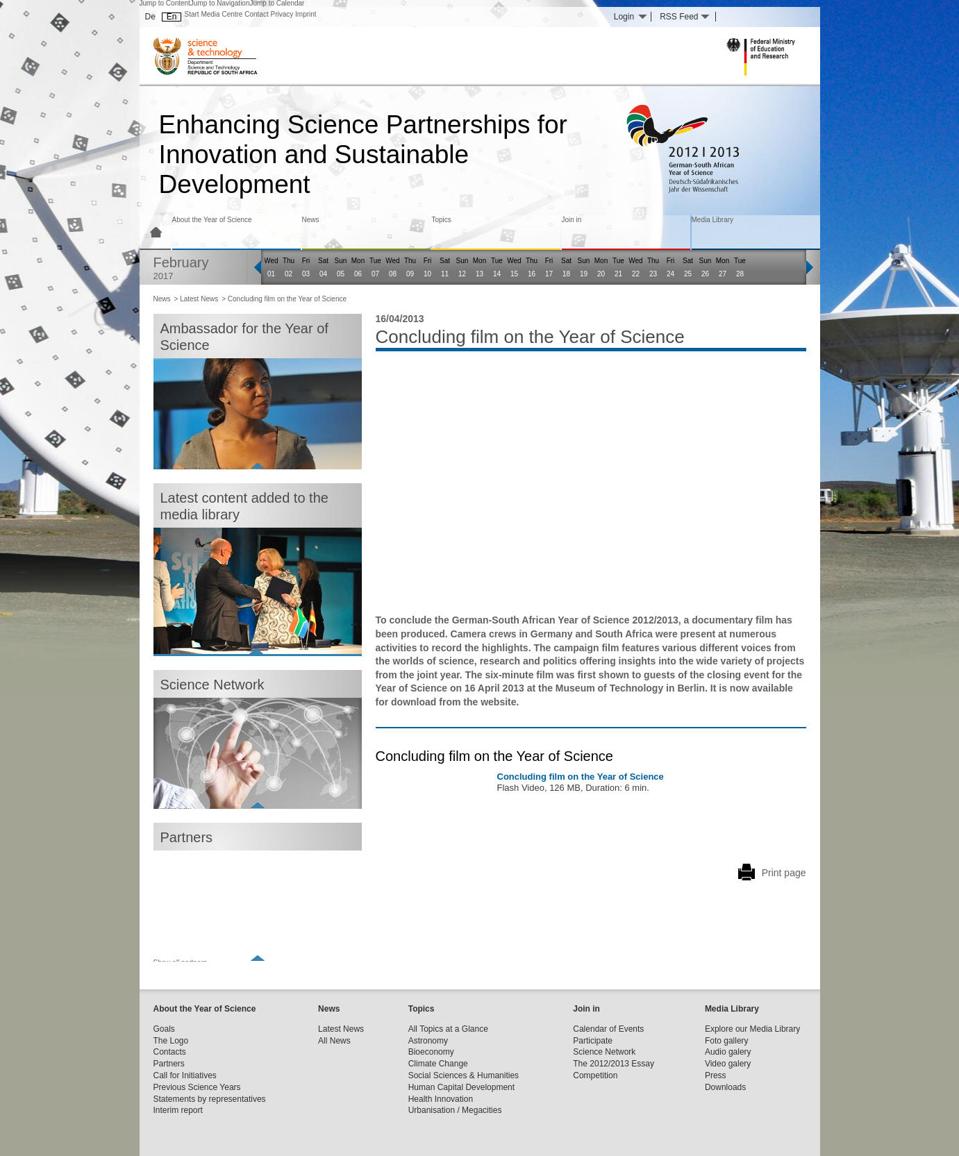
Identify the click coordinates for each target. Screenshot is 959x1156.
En (172, 17)
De (150, 17)
